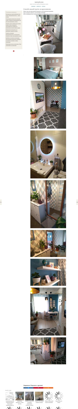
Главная (33, 6)
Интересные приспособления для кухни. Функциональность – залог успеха (13, 15)
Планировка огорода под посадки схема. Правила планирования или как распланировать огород (13, 20)
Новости (38, 6)
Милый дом (39, 2)
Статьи (43, 6)
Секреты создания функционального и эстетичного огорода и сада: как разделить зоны (13, 34)
